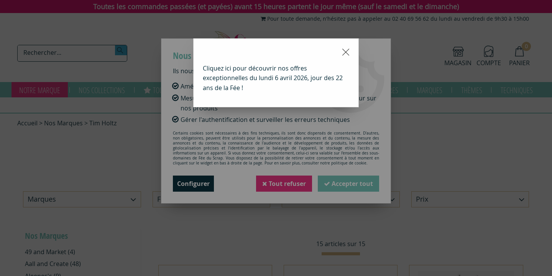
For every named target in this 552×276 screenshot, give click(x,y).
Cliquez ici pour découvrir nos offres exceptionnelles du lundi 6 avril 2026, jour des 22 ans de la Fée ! (273, 78)
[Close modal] (345, 52)
